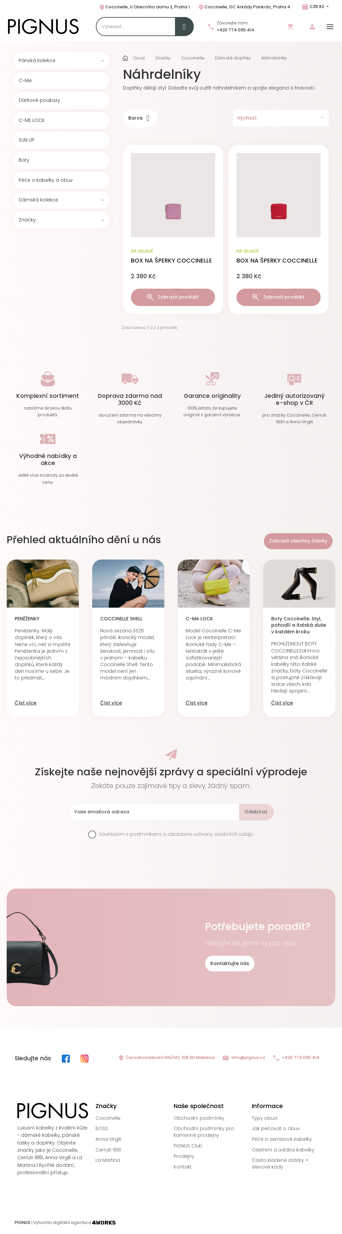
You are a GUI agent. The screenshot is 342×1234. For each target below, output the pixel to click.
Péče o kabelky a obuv (46, 180)
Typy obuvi (265, 1118)
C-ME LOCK (32, 120)
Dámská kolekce (38, 200)
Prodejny (184, 1156)
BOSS (102, 1128)
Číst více (25, 703)
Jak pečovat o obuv (276, 1128)
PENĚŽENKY (27, 619)
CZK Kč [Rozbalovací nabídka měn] (317, 6)
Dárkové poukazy (39, 100)
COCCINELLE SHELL (121, 619)
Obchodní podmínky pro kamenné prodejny (204, 1131)
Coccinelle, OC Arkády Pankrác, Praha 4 (244, 7)
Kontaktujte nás (229, 963)
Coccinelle (108, 1118)
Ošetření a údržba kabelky (283, 1149)
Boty (24, 160)
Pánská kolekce (37, 60)
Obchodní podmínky (199, 1118)
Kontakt (183, 1167)
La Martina (108, 1160)
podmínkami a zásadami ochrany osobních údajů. (192, 834)
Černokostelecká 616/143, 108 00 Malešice (166, 1058)
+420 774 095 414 (235, 30)
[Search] (145, 26)
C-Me (25, 81)
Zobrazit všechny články (298, 540)
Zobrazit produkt (173, 297)
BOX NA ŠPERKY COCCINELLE (171, 261)
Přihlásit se (312, 26)
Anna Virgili (108, 1139)
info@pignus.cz (244, 1058)
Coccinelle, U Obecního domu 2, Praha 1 (144, 7)
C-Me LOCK (199, 619)
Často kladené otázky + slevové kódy (280, 1163)
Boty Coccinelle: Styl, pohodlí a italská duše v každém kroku (298, 625)
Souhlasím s (176, 834)
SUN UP (26, 140)
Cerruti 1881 (108, 1149)
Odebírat (255, 811)
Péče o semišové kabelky (282, 1139)
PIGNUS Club (188, 1145)
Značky (27, 220)
